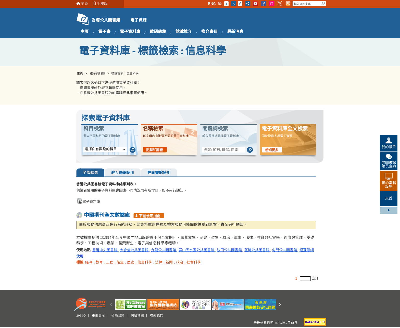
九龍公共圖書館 (164, 250)
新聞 (169, 262)
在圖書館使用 (158, 173)
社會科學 (193, 262)
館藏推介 (184, 32)
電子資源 (138, 20)
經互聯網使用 (122, 173)
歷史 (131, 262)
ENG (212, 4)
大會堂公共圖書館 (134, 250)
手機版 (102, 4)
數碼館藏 (158, 32)
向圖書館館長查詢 (389, 164)
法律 (159, 262)
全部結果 (90, 173)
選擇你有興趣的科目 (101, 149)
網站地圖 (137, 315)
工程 (110, 262)
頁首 (388, 198)
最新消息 (235, 32)
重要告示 (98, 315)
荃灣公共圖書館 (257, 250)
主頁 (84, 4)
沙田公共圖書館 (230, 250)
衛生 (120, 262)
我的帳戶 (389, 147)
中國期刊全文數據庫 (107, 215)
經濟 (89, 262)
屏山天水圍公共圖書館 (197, 250)
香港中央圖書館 (105, 250)
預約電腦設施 (389, 185)
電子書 (104, 32)
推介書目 (209, 32)
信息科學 (145, 262)
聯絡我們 (156, 315)
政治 (180, 262)
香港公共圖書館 (106, 20)
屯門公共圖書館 (285, 250)
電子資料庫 (130, 32)
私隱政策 (117, 315)
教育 (100, 262)
